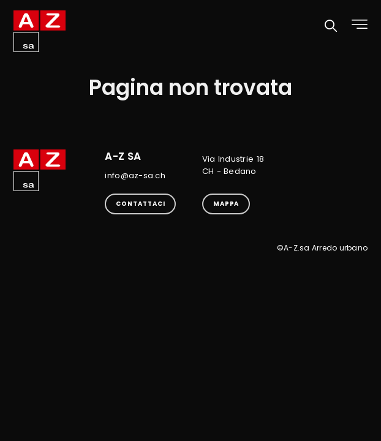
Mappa (226, 203)
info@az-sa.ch (135, 175)
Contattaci (140, 203)
